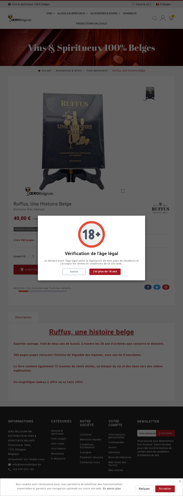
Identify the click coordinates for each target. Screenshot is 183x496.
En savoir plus (112, 488)
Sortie (74, 271)
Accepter (165, 488)
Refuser (144, 488)
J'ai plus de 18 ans (105, 271)
